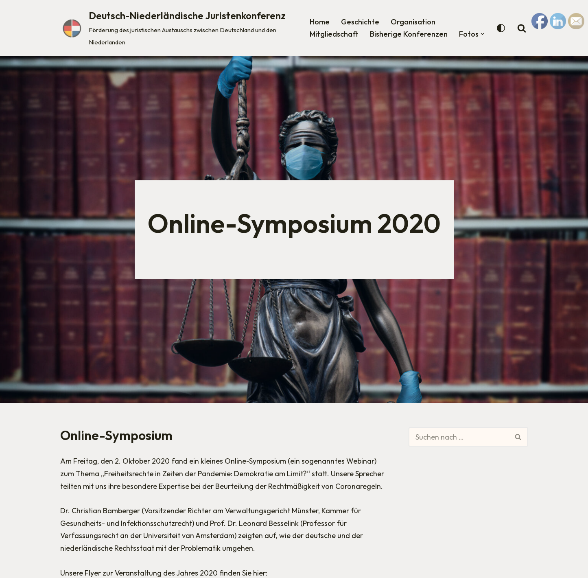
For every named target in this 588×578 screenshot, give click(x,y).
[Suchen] (459, 437)
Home (320, 21)
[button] (482, 34)
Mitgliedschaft (334, 34)
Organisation (413, 21)
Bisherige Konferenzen (409, 34)
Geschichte (360, 21)
